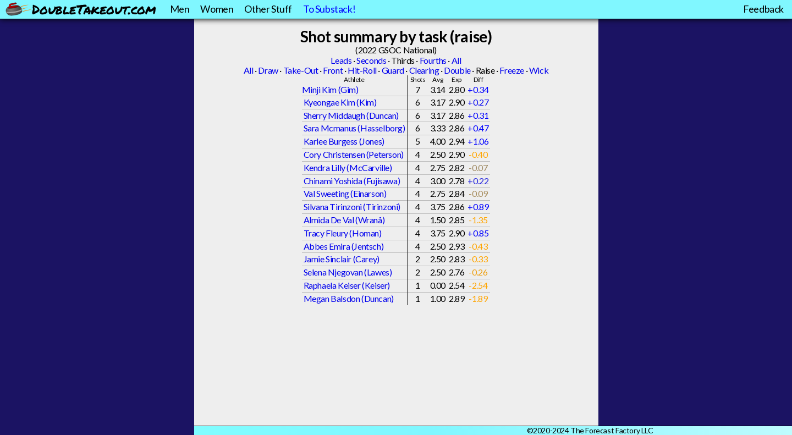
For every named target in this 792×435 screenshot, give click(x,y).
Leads (341, 60)
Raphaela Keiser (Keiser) (347, 285)
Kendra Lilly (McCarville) (348, 167)
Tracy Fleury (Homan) (343, 233)
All (456, 60)
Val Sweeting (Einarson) (345, 193)
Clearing (424, 70)
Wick (538, 70)
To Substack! (329, 9)
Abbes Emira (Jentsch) (344, 246)
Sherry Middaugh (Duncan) (351, 115)
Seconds (371, 60)
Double (457, 70)
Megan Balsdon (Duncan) (349, 298)
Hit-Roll (362, 70)
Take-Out (300, 70)
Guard (393, 70)
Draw (268, 70)
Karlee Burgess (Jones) (344, 141)
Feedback (763, 9)
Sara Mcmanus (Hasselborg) (354, 128)
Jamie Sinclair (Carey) (342, 259)
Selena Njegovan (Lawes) (348, 272)
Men (180, 9)
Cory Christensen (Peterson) (354, 154)
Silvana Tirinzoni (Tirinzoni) (352, 206)
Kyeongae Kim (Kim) (340, 102)
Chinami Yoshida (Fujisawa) (352, 180)
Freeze (511, 70)
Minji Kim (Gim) (330, 89)
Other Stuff (268, 9)
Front (333, 70)
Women (216, 9)
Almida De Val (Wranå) (344, 219)
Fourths (433, 60)
